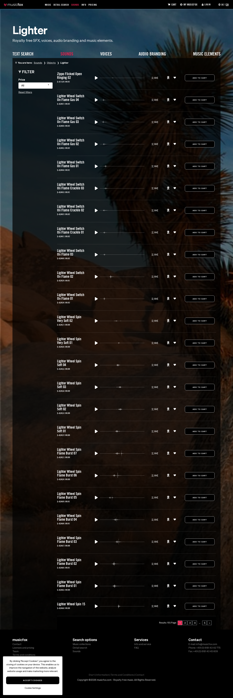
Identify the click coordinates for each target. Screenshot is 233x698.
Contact (16, 644)
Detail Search (61, 4)
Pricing (93, 4)
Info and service (142, 644)
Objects (51, 62)
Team (15, 651)
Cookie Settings (33, 688)
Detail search (80, 647)
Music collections (82, 644)
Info (84, 4)
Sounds (75, 4)
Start (92, 674)
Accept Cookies (32, 680)
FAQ (136, 647)
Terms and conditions (23, 655)
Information (102, 674)
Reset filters (25, 92)
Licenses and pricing (23, 647)
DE (222, 4)
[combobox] (35, 85)
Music (48, 4)
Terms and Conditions (122, 674)
